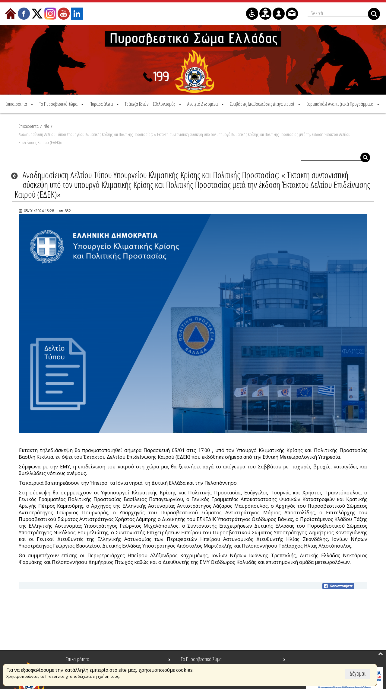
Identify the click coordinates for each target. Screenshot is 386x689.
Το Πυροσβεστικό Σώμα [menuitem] (201, 659)
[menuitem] (19, 103)
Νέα (46, 125)
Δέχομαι (357, 673)
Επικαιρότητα (29, 125)
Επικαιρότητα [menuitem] (77, 659)
